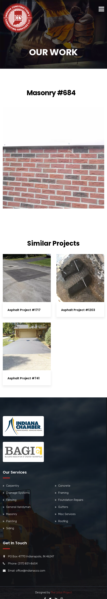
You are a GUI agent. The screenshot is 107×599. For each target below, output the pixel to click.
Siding (10, 528)
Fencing (11, 500)
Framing (63, 492)
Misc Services (67, 514)
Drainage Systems (18, 492)
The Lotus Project (61, 592)
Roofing (63, 521)
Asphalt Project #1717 (24, 310)
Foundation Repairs (70, 500)
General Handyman (18, 507)
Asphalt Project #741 (23, 378)
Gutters (63, 507)
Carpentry (12, 485)
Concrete (64, 485)
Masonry (11, 514)
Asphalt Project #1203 (77, 310)
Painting (11, 521)
